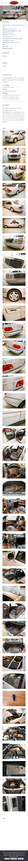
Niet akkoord (13, 858)
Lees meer (20, 858)
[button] (2, 3)
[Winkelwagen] (25, 3)
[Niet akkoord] (26, 855)
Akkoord (7, 858)
